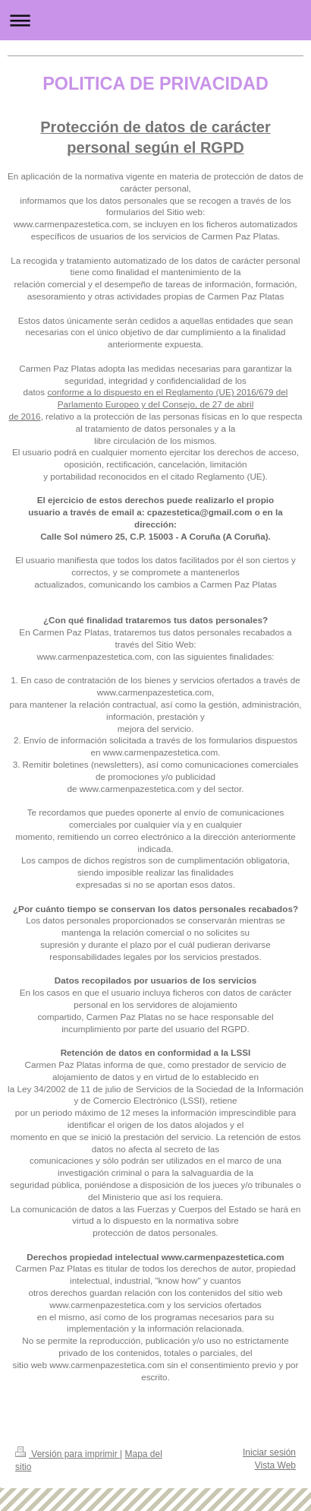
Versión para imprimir (67, 1454)
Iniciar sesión (269, 1452)
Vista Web (275, 1465)
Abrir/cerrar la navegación (155, 20)
